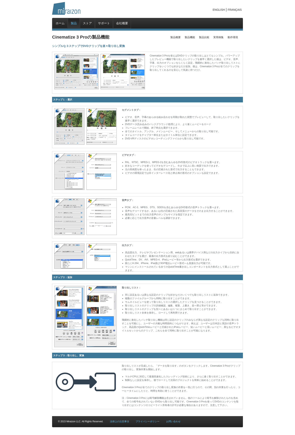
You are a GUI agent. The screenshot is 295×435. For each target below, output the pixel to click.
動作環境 (233, 37)
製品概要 (175, 37)
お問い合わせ (173, 421)
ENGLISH (219, 9)
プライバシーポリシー (147, 421)
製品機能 (190, 37)
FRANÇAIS (235, 9)
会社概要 (122, 23)
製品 (74, 23)
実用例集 (218, 37)
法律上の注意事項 (119, 421)
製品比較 (204, 37)
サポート (104, 23)
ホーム (60, 23)
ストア (87, 23)
